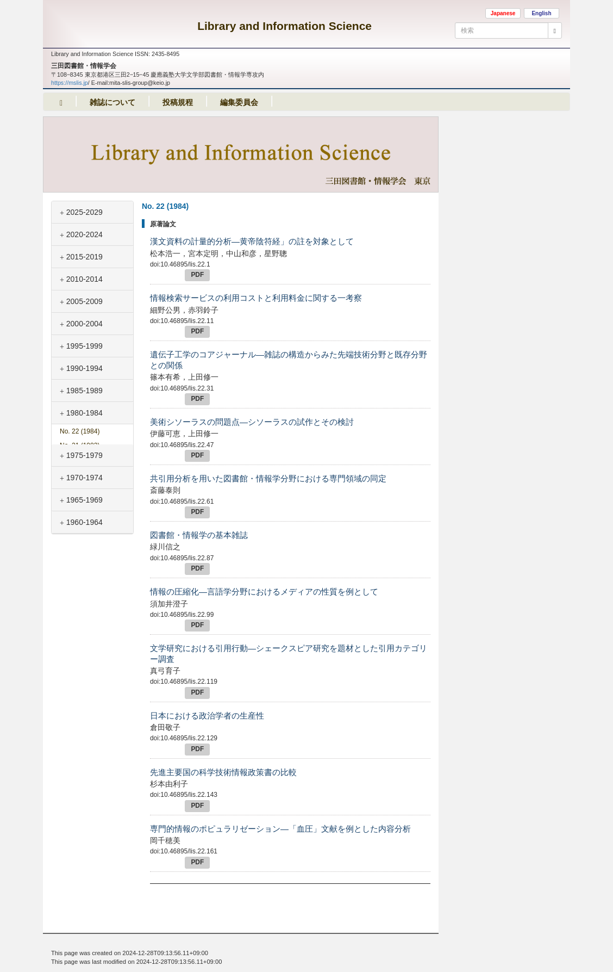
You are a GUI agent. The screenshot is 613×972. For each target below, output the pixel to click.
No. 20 (79, 459)
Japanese (503, 13)
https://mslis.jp (69, 82)
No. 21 (79, 445)
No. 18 (79, 488)
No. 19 (79, 474)
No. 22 (79, 431)
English (541, 13)
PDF (197, 274)
